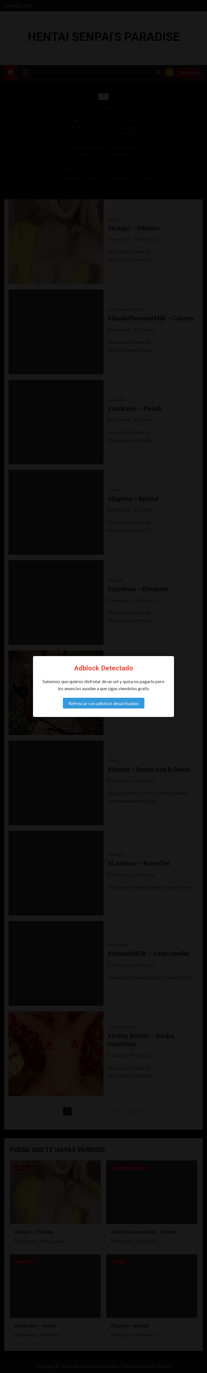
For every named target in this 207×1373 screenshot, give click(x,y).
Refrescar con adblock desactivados (104, 703)
